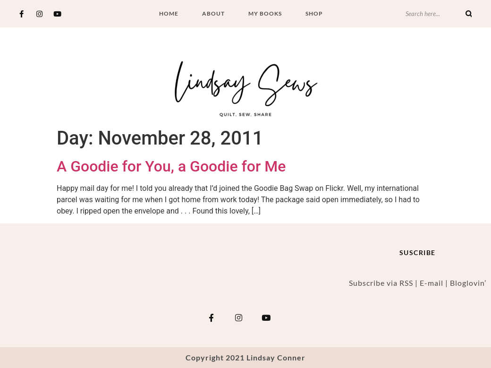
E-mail (431, 282)
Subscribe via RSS (381, 282)
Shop (314, 13)
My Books (265, 13)
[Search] (469, 14)
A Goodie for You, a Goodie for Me (171, 166)
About (213, 13)
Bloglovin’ (468, 282)
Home (168, 13)
